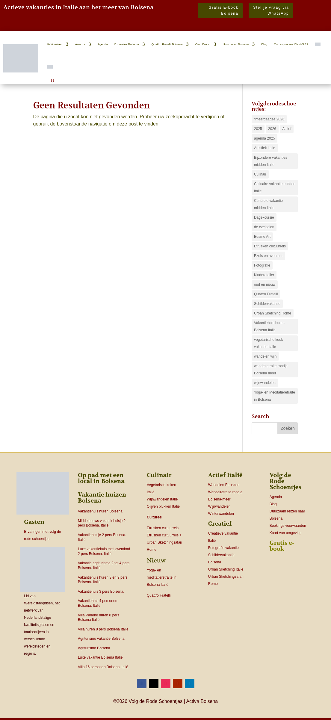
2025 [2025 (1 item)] (258, 129)
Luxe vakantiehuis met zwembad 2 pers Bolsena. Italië (104, 551)
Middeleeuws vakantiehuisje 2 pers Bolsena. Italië (102, 523)
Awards (80, 44)
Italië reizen (55, 44)
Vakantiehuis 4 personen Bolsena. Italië (97, 603)
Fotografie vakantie (223, 548)
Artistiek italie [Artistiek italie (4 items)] (264, 148)
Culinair (159, 475)
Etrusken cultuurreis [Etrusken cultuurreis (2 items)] (270, 246)
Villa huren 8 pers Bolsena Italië (103, 629)
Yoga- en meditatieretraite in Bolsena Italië (161, 577)
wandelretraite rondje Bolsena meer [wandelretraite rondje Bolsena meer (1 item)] (271, 369)
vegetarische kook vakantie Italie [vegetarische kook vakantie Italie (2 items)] (268, 343)
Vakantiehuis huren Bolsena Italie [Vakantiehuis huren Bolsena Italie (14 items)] (269, 326)
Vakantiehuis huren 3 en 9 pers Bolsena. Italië (102, 579)
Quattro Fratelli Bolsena (166, 44)
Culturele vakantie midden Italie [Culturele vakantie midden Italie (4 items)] (268, 204)
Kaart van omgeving (286, 533)
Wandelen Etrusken (223, 485)
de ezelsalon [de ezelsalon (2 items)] (264, 227)
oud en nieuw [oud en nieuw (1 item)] (264, 284)
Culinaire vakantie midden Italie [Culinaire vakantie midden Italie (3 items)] (274, 187)
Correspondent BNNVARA (291, 44)
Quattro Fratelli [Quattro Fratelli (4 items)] (266, 294)
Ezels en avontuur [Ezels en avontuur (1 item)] (268, 256)
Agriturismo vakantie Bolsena (101, 638)
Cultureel (154, 517)
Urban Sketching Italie (225, 569)
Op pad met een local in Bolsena (101, 478)
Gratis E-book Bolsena (223, 10)
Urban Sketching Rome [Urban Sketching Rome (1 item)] (272, 313)
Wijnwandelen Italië (162, 499)
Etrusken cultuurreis (163, 528)
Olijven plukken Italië (163, 506)
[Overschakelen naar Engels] (50, 67)
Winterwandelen (221, 514)
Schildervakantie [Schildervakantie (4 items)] (267, 304)
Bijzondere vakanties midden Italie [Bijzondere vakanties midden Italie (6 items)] (270, 161)
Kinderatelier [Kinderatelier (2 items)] (264, 275)
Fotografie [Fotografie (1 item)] (262, 265)
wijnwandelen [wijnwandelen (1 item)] (265, 383)
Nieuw (156, 560)
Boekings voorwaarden (288, 526)
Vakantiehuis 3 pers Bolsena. (101, 591)
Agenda (102, 44)
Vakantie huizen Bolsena (102, 497)
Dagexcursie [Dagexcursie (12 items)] (264, 217)
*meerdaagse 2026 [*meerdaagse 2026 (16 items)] (269, 119)
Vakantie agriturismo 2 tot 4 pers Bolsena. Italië (103, 565)
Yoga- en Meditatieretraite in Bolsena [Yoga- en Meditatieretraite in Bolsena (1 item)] (274, 396)
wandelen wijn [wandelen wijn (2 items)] (265, 356)
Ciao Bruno (202, 44)
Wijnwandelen (219, 506)
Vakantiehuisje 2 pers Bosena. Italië (102, 537)
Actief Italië (225, 475)
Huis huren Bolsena (236, 44)
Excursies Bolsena (126, 44)
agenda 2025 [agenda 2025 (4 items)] (264, 138)
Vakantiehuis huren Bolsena (100, 511)
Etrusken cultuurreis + (164, 535)
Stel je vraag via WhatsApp (271, 10)
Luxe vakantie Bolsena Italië (100, 657)
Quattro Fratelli (158, 595)
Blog (264, 44)
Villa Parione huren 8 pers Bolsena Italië (98, 617)
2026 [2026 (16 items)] (272, 129)
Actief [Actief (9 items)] (286, 129)
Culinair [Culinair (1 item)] (260, 174)
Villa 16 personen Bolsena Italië (103, 667)
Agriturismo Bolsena (94, 648)
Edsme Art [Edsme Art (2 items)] (262, 237)
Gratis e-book (282, 546)
